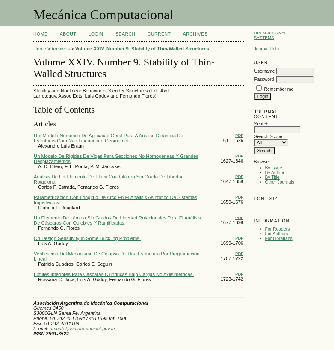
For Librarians (279, 238)
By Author (274, 172)
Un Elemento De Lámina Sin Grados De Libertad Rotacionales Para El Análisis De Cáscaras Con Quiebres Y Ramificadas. (117, 220)
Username (264, 71)
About (68, 34)
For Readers (277, 229)
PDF (239, 135)
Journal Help (266, 49)
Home (40, 34)
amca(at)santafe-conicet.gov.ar (82, 328)
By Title (272, 177)
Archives (195, 34)
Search (125, 34)
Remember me (278, 89)
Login (96, 34)
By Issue (273, 168)
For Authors (276, 233)
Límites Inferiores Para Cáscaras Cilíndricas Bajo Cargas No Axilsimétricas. (114, 274)
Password (264, 79)
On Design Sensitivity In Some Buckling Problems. (87, 238)
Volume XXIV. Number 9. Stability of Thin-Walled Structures (142, 48)
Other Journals (279, 182)
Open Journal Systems (270, 35)
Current (159, 34)
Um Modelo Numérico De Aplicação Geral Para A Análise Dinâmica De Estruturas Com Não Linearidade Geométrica (108, 138)
